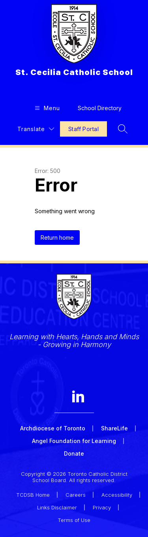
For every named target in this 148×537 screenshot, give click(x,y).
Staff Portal (83, 129)
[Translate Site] (35, 129)
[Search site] (123, 129)
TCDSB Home (33, 495)
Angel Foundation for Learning (74, 440)
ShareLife (114, 428)
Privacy (102, 507)
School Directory (100, 108)
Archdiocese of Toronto (52, 428)
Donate (74, 453)
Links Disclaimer (57, 507)
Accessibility (116, 495)
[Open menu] (46, 108)
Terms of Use (74, 520)
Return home (57, 237)
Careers (76, 495)
